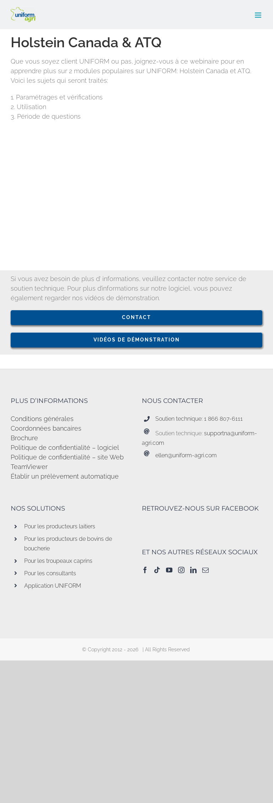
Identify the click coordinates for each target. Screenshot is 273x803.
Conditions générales (42, 418)
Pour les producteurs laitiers (59, 526)
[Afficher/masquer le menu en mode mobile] (258, 15)
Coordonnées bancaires (46, 428)
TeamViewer (29, 466)
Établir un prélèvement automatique (65, 476)
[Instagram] (181, 570)
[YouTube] (169, 570)
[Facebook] (145, 570)
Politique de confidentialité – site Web (67, 457)
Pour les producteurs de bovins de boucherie (68, 543)
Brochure (24, 438)
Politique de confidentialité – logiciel (65, 447)
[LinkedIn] (193, 570)
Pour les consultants (50, 573)
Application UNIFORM (52, 585)
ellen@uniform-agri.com (186, 455)
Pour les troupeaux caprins (58, 560)
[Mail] (205, 570)
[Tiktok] (157, 570)
